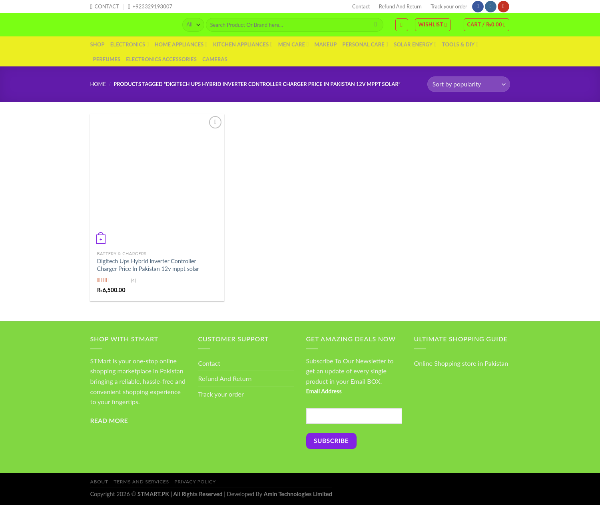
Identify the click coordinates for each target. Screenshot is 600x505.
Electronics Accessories (161, 59)
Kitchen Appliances (243, 44)
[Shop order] (468, 84)
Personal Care (366, 44)
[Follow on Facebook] (478, 7)
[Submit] (375, 25)
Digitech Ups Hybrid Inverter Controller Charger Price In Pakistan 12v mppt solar (148, 265)
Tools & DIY (460, 44)
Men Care (293, 44)
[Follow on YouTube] (503, 7)
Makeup (325, 44)
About (99, 482)
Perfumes (107, 59)
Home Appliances (181, 44)
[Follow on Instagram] (490, 7)
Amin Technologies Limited (298, 494)
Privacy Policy (195, 482)
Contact (361, 6)
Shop (97, 44)
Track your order (449, 6)
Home (98, 84)
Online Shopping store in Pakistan (461, 363)
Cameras (214, 59)
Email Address (324, 391)
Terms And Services (141, 482)
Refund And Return (400, 6)
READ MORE (109, 420)
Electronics (129, 44)
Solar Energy (415, 44)
